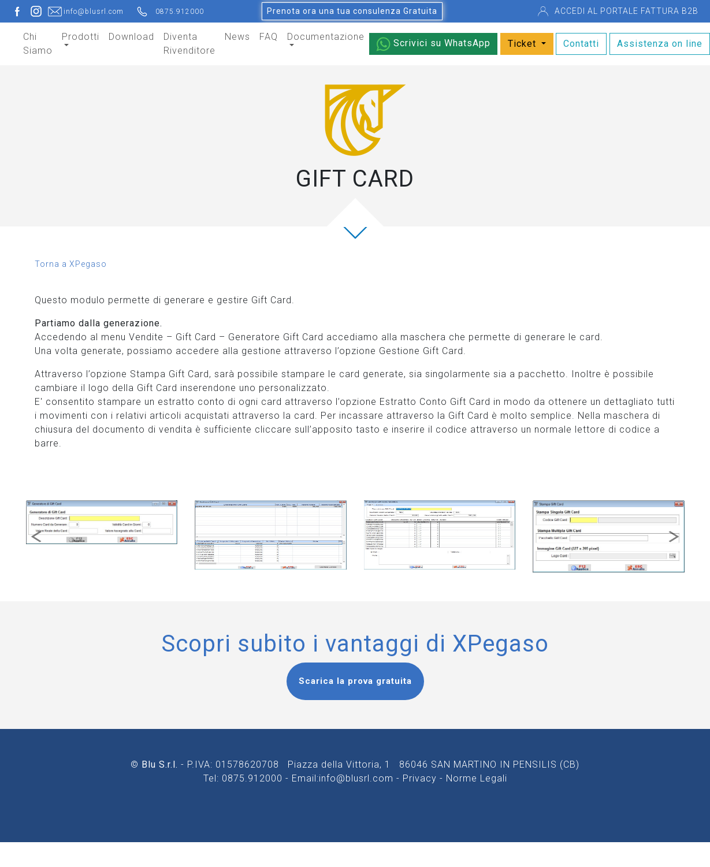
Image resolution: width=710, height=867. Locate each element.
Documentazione (326, 36)
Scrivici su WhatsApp (433, 44)
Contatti (581, 43)
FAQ (268, 36)
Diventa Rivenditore (189, 43)
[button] (36, 536)
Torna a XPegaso (71, 264)
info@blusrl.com (356, 778)
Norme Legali (476, 778)
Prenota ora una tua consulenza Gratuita (352, 11)
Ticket (523, 43)
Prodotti (80, 36)
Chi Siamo (38, 43)
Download (131, 36)
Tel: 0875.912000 (242, 778)
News (237, 36)
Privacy (420, 778)
